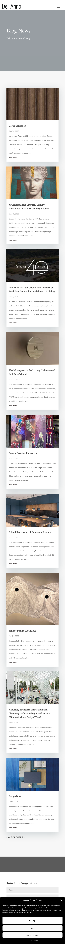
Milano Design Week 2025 (22, 630)
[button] (61, 900)
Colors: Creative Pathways (23, 453)
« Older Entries (15, 837)
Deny (32, 928)
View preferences (32, 935)
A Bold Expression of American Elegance (30, 531)
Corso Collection (17, 125)
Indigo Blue (15, 796)
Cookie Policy (33, 940)
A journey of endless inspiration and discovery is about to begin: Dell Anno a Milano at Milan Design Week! (29, 713)
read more (13, 157)
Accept (32, 920)
